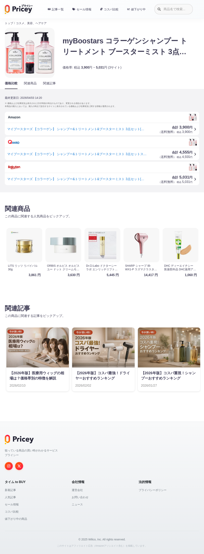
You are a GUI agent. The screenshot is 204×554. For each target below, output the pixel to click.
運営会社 (77, 490)
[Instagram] (9, 466)
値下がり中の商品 (16, 518)
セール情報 (12, 504)
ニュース (77, 504)
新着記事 (10, 490)
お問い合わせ (80, 497)
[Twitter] (19, 466)
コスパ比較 (12, 511)
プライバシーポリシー (153, 490)
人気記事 (10, 497)
